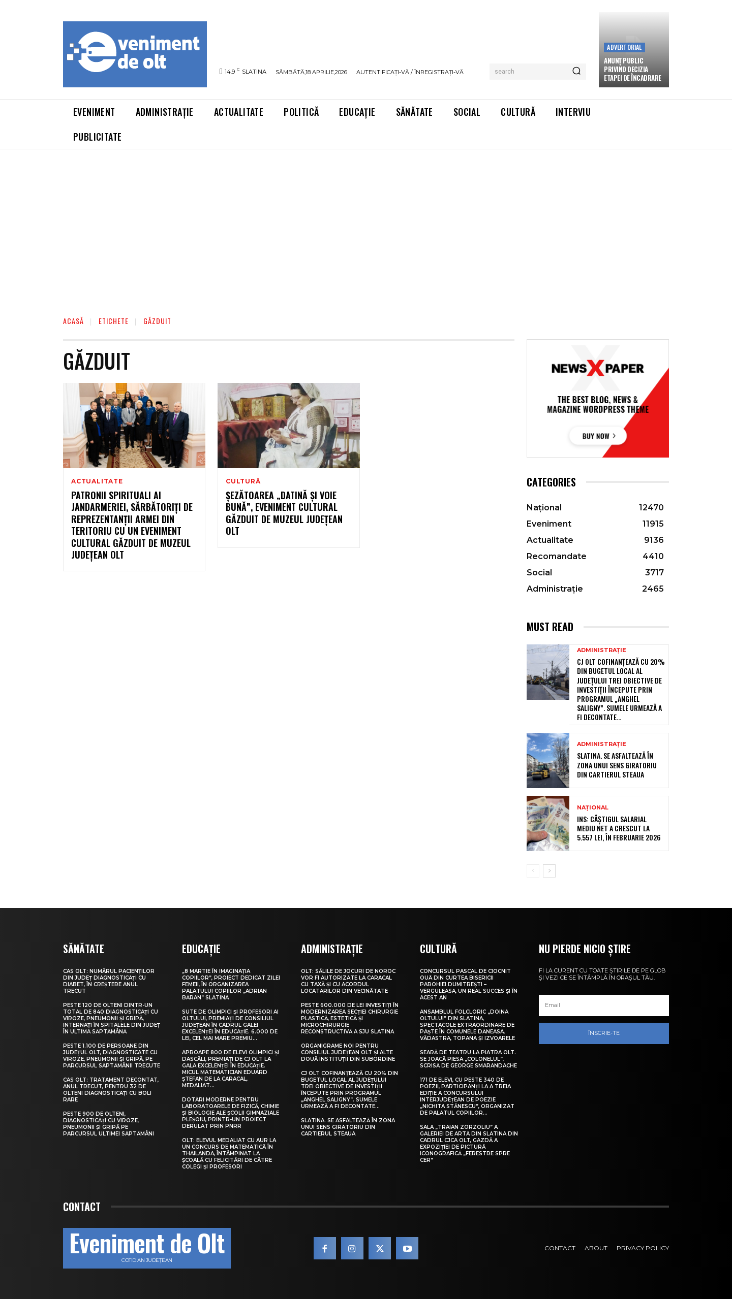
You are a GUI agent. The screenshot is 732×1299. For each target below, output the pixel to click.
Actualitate (97, 481)
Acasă (73, 320)
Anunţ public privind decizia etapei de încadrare (632, 69)
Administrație (601, 650)
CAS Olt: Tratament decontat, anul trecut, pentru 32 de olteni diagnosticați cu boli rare (111, 1090)
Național (592, 807)
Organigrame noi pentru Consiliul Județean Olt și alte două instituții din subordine (348, 1052)
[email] (604, 1005)
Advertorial (624, 47)
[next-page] (549, 871)
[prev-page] (533, 871)
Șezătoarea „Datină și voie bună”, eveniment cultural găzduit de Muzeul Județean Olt (284, 513)
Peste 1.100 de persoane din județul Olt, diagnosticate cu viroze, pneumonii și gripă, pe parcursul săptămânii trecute (111, 1056)
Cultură (243, 481)
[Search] (576, 71)
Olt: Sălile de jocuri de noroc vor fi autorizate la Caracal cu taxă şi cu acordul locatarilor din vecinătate (348, 981)
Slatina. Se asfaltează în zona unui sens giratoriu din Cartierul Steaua (617, 764)
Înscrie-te (604, 1032)
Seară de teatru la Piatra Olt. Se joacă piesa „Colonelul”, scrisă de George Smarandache (468, 1059)
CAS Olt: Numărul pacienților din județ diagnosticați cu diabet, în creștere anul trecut (109, 981)
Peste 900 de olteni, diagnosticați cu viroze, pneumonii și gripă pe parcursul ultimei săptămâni (108, 1124)
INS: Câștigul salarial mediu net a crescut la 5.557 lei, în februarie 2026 (619, 828)
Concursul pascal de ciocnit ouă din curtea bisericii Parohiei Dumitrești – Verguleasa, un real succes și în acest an (468, 984)
